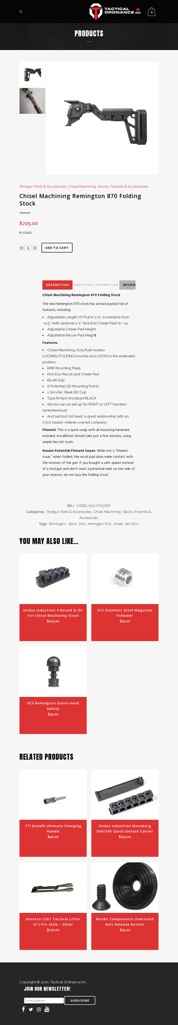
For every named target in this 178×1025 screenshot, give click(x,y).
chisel (118, 524)
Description (57, 285)
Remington (57, 524)
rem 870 (131, 524)
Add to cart (57, 248)
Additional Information (95, 285)
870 (82, 524)
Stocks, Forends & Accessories (123, 186)
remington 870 (99, 524)
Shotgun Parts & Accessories (43, 186)
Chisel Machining (82, 186)
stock (72, 524)
